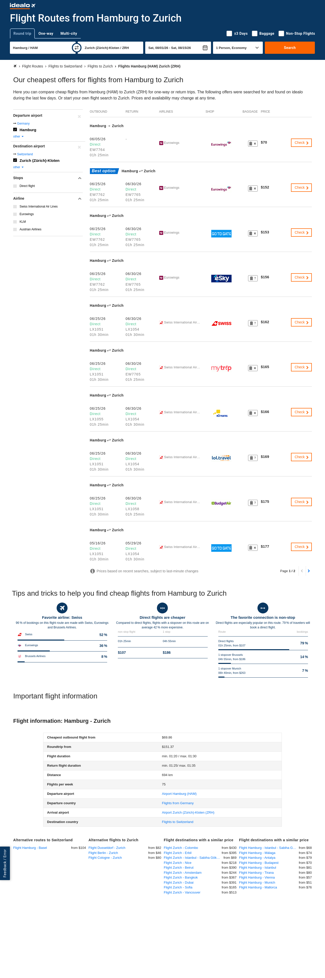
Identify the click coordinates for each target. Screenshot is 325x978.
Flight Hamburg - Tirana (256, 872)
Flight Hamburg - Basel (30, 848)
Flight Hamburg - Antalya (257, 858)
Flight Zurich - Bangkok (181, 877)
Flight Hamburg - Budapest (259, 863)
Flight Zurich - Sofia (178, 887)
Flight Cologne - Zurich (105, 858)
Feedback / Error (5, 863)
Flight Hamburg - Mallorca (258, 887)
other (18, 136)
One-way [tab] (45, 33)
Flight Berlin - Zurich (103, 853)
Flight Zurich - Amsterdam (183, 872)
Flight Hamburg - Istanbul (257, 867)
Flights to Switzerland (177, 822)
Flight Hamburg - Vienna (257, 877)
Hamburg (28, 130)
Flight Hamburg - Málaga (257, 853)
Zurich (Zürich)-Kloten (40, 160)
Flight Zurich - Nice (177, 863)
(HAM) (179, 794)
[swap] (77, 48)
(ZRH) (188, 812)
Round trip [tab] (22, 33)
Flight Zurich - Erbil (177, 853)
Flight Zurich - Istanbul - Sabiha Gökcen (193, 858)
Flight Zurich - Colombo (181, 848)
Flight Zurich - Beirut (178, 867)
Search (290, 48)
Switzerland (25, 154)
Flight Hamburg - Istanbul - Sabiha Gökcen (269, 848)
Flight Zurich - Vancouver (182, 892)
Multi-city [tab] (68, 33)
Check (302, 143)
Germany (23, 123)
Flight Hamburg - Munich (257, 882)
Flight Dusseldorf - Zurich (107, 848)
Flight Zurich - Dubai (178, 882)
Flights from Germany (178, 803)
